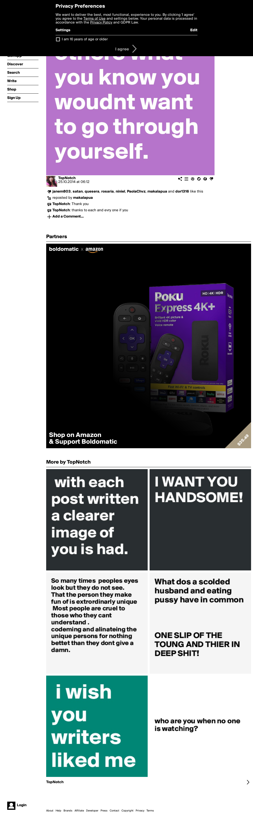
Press (104, 810)
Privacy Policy (101, 22)
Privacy (140, 810)
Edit (193, 30)
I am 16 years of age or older (85, 39)
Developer (92, 810)
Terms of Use (94, 19)
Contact (114, 810)
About (49, 810)
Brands (67, 810)
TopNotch (67, 178)
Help (58, 810)
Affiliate (79, 810)
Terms (150, 810)
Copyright (127, 810)
